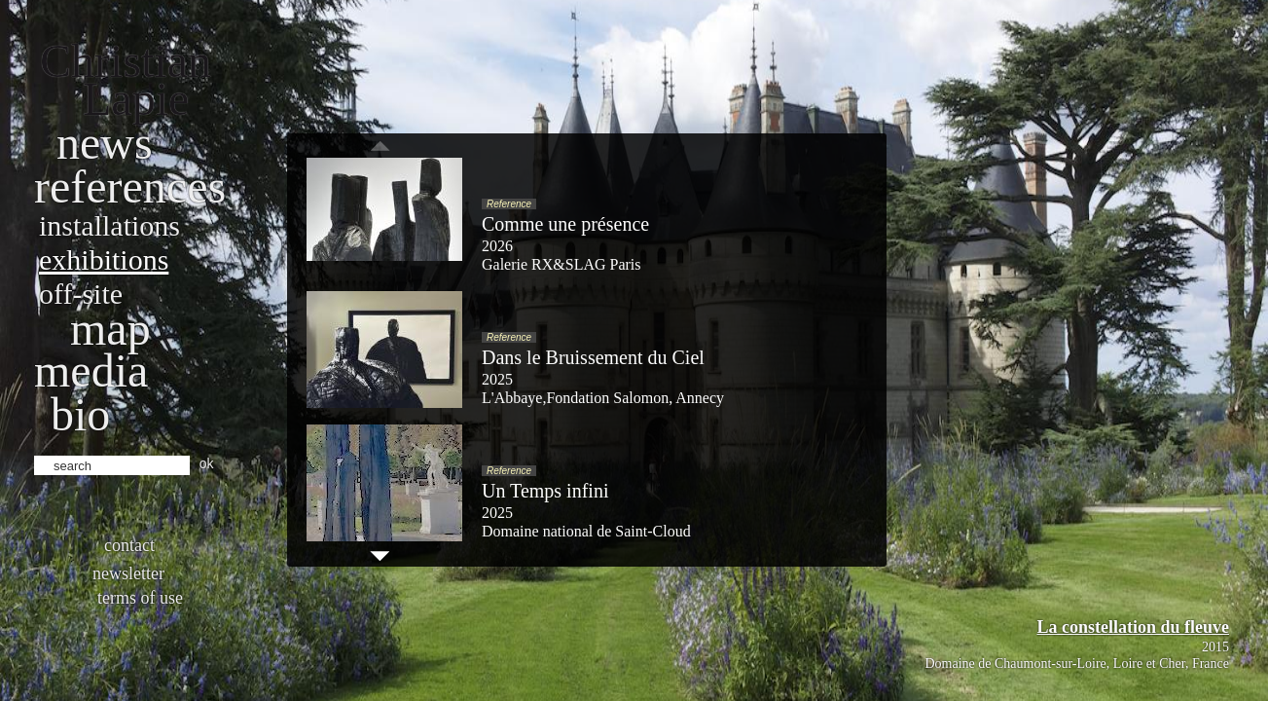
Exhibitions (103, 259)
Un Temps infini (545, 490)
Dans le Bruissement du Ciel (593, 357)
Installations (109, 225)
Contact (129, 545)
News (104, 142)
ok (206, 463)
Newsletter (128, 573)
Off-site (81, 293)
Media (91, 370)
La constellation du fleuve (1132, 627)
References (130, 186)
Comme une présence (565, 224)
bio (80, 414)
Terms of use (140, 598)
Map (110, 328)
